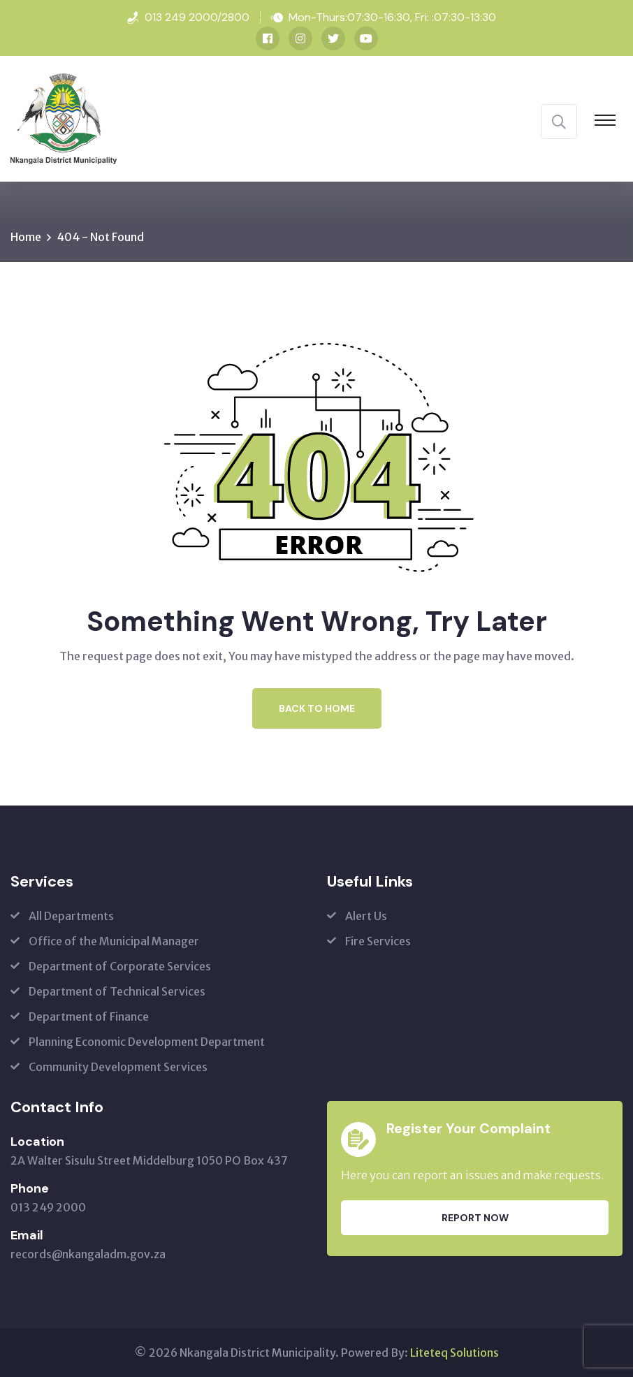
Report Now (475, 1217)
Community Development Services (118, 1067)
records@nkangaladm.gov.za (88, 1254)
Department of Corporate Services (120, 966)
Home (25, 237)
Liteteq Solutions (454, 1353)
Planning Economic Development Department (147, 1042)
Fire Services (378, 941)
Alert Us (366, 916)
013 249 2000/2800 (197, 17)
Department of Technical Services (117, 991)
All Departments (71, 916)
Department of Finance (89, 1016)
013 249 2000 (48, 1207)
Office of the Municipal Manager (114, 941)
